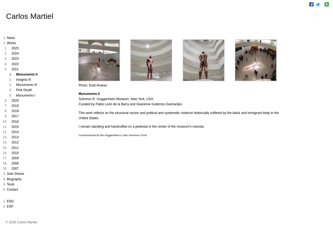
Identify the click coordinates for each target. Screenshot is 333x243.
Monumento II (26, 74)
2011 (15, 148)
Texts (10, 184)
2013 (15, 137)
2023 (15, 59)
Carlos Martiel (29, 16)
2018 (15, 111)
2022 (15, 64)
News (11, 38)
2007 (15, 168)
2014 (15, 132)
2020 (15, 101)
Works (11, 43)
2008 (15, 163)
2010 (15, 153)
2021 (15, 69)
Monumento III (26, 85)
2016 (15, 122)
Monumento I (25, 95)
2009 (15, 158)
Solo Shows (15, 174)
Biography (14, 179)
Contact (12, 189)
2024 (15, 53)
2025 (15, 48)
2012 (15, 142)
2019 (15, 106)
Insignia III (23, 80)
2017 (15, 116)
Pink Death (24, 90)
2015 (15, 127)
